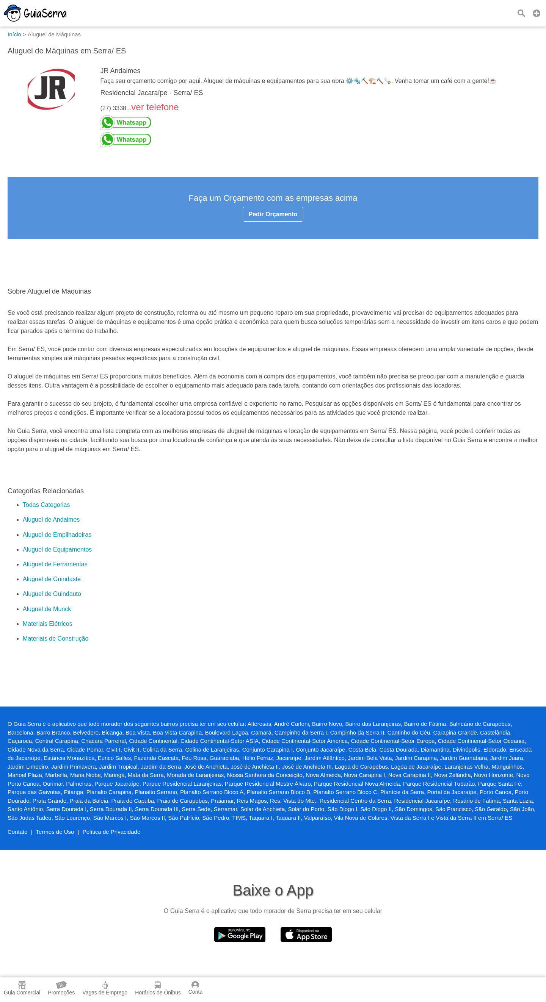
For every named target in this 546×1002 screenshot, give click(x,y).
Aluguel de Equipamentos (57, 549)
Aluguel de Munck (47, 609)
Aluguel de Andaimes (51, 519)
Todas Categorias (46, 505)
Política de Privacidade (112, 831)
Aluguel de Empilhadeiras (57, 534)
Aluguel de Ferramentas (55, 564)
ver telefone (155, 107)
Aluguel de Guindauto (52, 594)
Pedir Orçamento (273, 214)
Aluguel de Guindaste (52, 579)
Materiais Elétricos (47, 624)
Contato (18, 831)
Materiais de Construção (55, 638)
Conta (195, 988)
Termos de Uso (55, 831)
